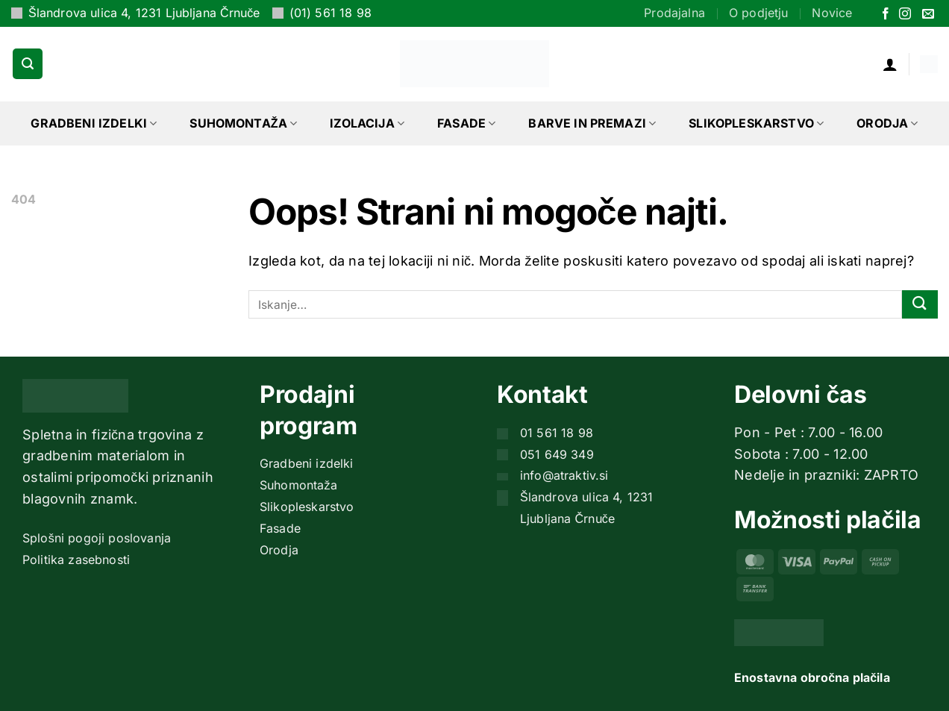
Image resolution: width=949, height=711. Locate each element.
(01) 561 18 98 (330, 12)
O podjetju (759, 12)
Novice (832, 12)
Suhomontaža (243, 123)
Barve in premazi (592, 123)
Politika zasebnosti (76, 559)
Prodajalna (674, 12)
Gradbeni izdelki (94, 123)
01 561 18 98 (556, 432)
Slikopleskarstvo (756, 123)
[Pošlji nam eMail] (928, 14)
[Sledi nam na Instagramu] (905, 14)
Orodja (887, 123)
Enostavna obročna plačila (812, 677)
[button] (28, 63)
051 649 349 (557, 454)
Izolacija (367, 123)
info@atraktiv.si (564, 475)
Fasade (466, 123)
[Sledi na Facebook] (886, 14)
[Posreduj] (920, 304)
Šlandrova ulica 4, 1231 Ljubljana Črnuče (144, 12)
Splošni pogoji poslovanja (96, 537)
